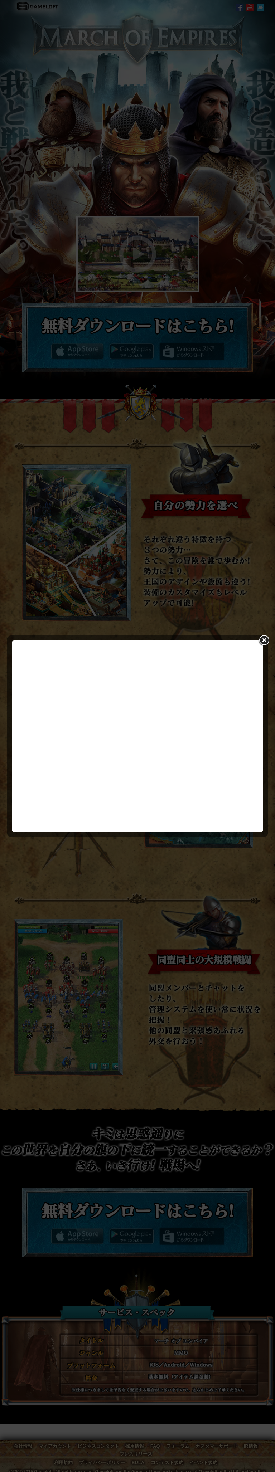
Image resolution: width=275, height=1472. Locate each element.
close (263, 640)
